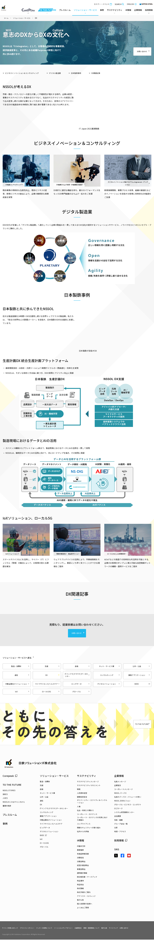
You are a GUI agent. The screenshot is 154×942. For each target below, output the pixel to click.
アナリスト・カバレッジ (86, 898)
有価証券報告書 (83, 856)
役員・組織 (118, 822)
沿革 (116, 830)
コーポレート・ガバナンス (87, 816)
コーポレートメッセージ (123, 791)
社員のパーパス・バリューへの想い (127, 799)
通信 (22, 675)
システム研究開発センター (124, 814)
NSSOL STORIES (9, 792)
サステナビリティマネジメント (88, 788)
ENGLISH (131, 3)
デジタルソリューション (109, 685)
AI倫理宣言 (89, 930)
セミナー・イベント (102, 3)
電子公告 (80, 902)
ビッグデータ (81, 685)
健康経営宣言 (82, 799)
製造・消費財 (20, 666)
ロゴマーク (118, 811)
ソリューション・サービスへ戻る (26, 657)
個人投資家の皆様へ (84, 906)
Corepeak (10, 778)
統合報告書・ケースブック (87, 879)
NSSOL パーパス (120, 795)
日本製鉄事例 (86, 73)
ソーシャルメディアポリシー (72, 930)
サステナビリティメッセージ (88, 784)
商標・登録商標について (105, 930)
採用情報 (120, 843)
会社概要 (117, 818)
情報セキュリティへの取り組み (88, 830)
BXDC (142, 685)
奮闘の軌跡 (7, 808)
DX (41, 807)
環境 (78, 791)
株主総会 (80, 887)
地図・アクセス (120, 834)
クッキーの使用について (50, 930)
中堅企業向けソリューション (18, 685)
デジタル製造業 (62, 73)
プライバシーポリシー (30, 930)
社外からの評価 (83, 834)
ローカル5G (51, 694)
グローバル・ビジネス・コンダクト (127, 807)
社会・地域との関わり (85, 812)
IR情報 (80, 843)
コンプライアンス (83, 826)
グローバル (81, 694)
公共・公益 (141, 666)
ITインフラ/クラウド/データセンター (78, 675)
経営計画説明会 (83, 867)
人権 (78, 809)
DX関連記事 (108, 73)
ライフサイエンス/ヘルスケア (48, 685)
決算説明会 (81, 864)
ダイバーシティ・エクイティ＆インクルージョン (92, 803)
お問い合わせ (138, 50)
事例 (5, 826)
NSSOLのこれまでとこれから (14, 804)
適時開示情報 (82, 875)
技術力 (5, 796)
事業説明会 (81, 871)
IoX (22, 694)
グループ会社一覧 (121, 826)
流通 (52, 666)
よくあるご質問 (83, 910)
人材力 (5, 800)
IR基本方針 (81, 848)
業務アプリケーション (139, 675)
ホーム (6, 18)
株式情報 (80, 891)
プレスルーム (64, 9)
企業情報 (119, 778)
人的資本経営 (82, 795)
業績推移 (80, 852)
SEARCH (119, 4)
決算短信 (80, 860)
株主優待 (80, 883)
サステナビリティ (86, 778)
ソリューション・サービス (24, 18)
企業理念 (117, 788)
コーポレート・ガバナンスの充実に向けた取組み (92, 821)
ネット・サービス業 (109, 666)
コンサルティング (110, 675)
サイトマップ (130, 930)
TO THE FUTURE (137, 726)
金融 (82, 666)
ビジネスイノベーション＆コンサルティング (25, 73)
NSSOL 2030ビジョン (122, 803)
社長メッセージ (120, 784)
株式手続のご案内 (83, 894)
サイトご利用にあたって (11, 930)
